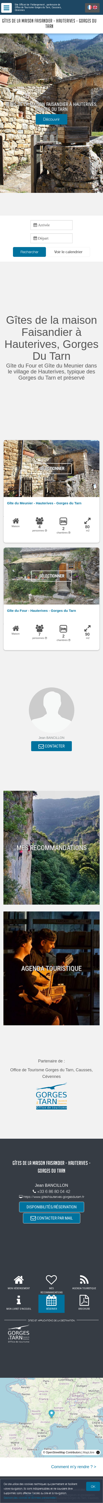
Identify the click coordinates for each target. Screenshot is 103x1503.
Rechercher (29, 252)
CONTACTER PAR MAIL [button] (51, 1218)
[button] (68, 252)
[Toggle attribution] (98, 1452)
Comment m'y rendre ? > (73, 1467)
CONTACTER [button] (51, 746)
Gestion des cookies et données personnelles (30, 1497)
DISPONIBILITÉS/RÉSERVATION (52, 1206)
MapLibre (88, 1452)
